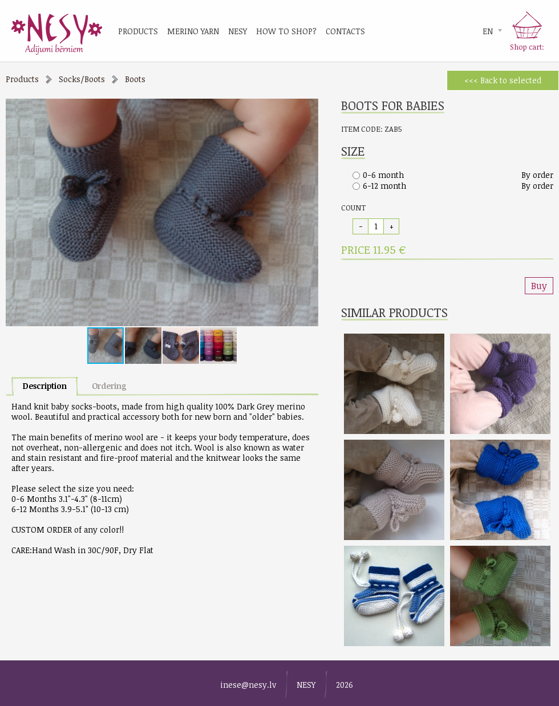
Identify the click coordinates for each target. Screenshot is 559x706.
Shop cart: (527, 47)
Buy (539, 285)
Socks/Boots (82, 79)
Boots (135, 79)
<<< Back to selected (502, 80)
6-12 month (384, 185)
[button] (308, 109)
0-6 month (383, 174)
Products (22, 79)
